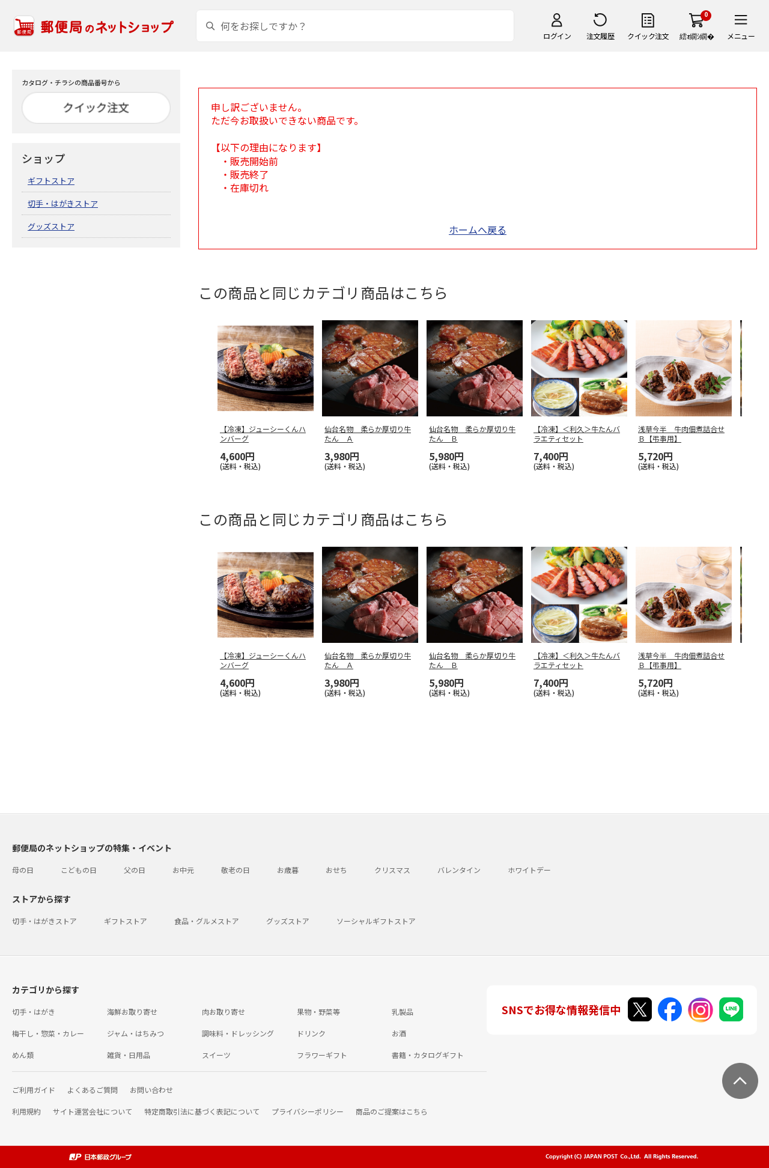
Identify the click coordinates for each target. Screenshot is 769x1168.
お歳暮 (288, 870)
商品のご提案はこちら (392, 1111)
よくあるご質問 (92, 1089)
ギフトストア (51, 180)
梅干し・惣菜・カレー (48, 1033)
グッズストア (51, 226)
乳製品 (402, 1011)
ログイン (557, 36)
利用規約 (26, 1111)
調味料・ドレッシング (238, 1033)
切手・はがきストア (63, 203)
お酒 (399, 1033)
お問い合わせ (151, 1089)
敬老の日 (235, 870)
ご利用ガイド (33, 1089)
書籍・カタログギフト (428, 1055)
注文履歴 (600, 36)
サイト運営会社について (92, 1111)
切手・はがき (33, 1011)
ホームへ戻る (477, 229)
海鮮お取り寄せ (132, 1011)
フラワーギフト (322, 1055)
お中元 (183, 870)
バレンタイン (459, 870)
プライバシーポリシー (308, 1111)
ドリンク (311, 1033)
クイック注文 (648, 36)
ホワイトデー (529, 870)
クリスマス (392, 870)
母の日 (23, 870)
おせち (336, 870)
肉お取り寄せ (223, 1011)
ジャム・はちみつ (135, 1033)
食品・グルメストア (206, 921)
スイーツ (216, 1055)
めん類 (23, 1055)
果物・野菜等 (318, 1011)
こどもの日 (79, 870)
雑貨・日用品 (128, 1055)
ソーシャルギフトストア (376, 921)
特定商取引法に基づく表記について (202, 1111)
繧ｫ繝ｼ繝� (696, 36)
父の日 (134, 870)
